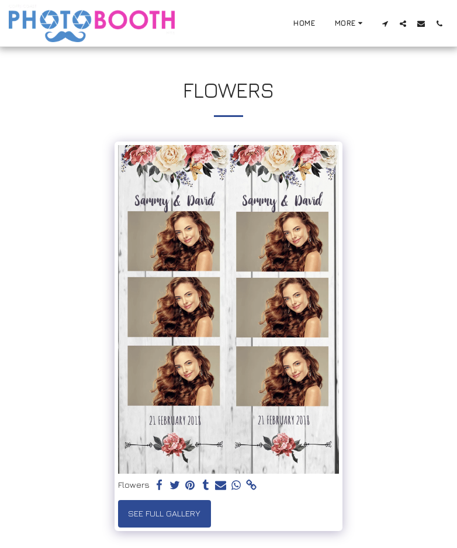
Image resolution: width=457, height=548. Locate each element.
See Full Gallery (164, 513)
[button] (384, 23)
